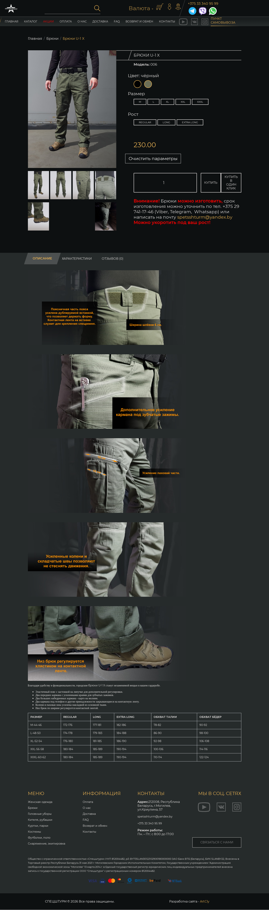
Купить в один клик (235, 182)
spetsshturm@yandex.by (204, 217)
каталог (30, 21)
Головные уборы (41, 814)
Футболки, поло (40, 838)
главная (11, 21)
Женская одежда (41, 802)
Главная (35, 38)
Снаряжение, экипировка (48, 844)
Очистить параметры (161, 158)
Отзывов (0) (112, 259)
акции (48, 21)
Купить (212, 183)
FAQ (117, 21)
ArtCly (204, 901)
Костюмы (35, 832)
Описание (42, 259)
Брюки (52, 38)
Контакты (90, 832)
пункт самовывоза (223, 21)
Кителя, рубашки (41, 820)
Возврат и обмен (139, 21)
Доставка (100, 21)
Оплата (66, 21)
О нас (82, 21)
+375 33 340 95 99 (203, 4)
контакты (167, 21)
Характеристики (77, 259)
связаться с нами (216, 842)
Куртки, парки (39, 826)
